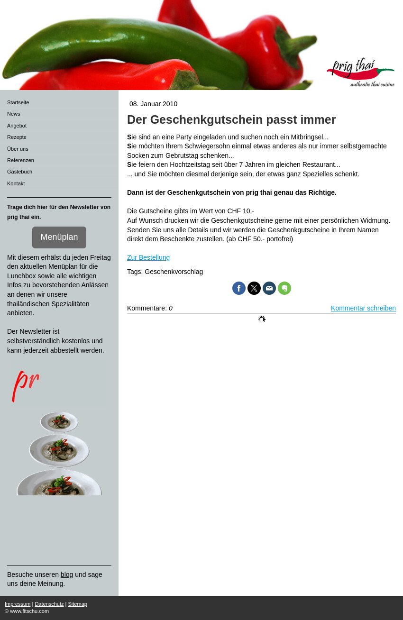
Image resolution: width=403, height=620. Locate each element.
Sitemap (77, 604)
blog (67, 574)
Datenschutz (49, 604)
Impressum (17, 604)
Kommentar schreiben (363, 308)
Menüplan (59, 237)
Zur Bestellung (148, 257)
